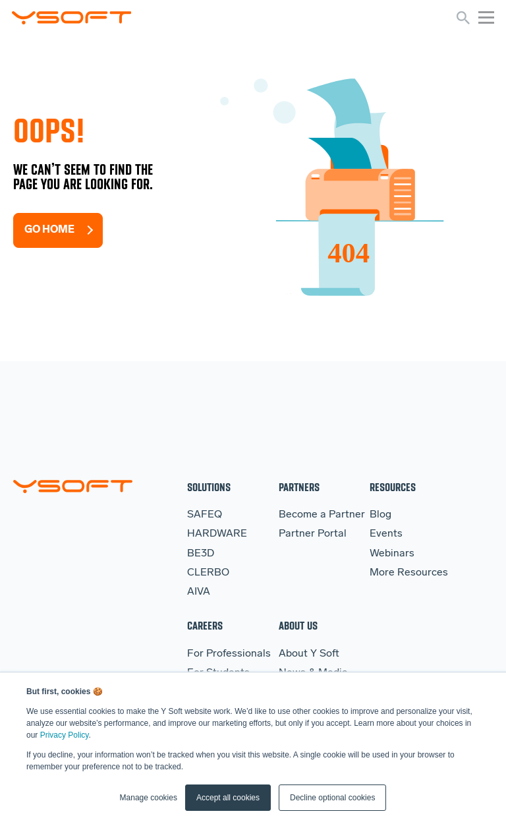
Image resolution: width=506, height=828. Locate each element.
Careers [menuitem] (205, 625)
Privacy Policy (64, 735)
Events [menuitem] (386, 534)
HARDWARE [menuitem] (217, 534)
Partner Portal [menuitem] (313, 534)
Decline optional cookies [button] (332, 797)
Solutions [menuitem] (209, 487)
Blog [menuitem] (380, 515)
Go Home (49, 230)
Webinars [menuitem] (392, 553)
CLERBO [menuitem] (208, 573)
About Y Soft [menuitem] (309, 654)
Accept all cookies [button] (228, 797)
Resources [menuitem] (393, 487)
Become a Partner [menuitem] (322, 515)
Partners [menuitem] (299, 487)
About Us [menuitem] (298, 625)
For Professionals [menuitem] (229, 654)
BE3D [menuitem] (200, 553)
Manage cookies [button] (148, 797)
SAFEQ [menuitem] (204, 515)
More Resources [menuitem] (409, 573)
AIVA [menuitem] (198, 592)
